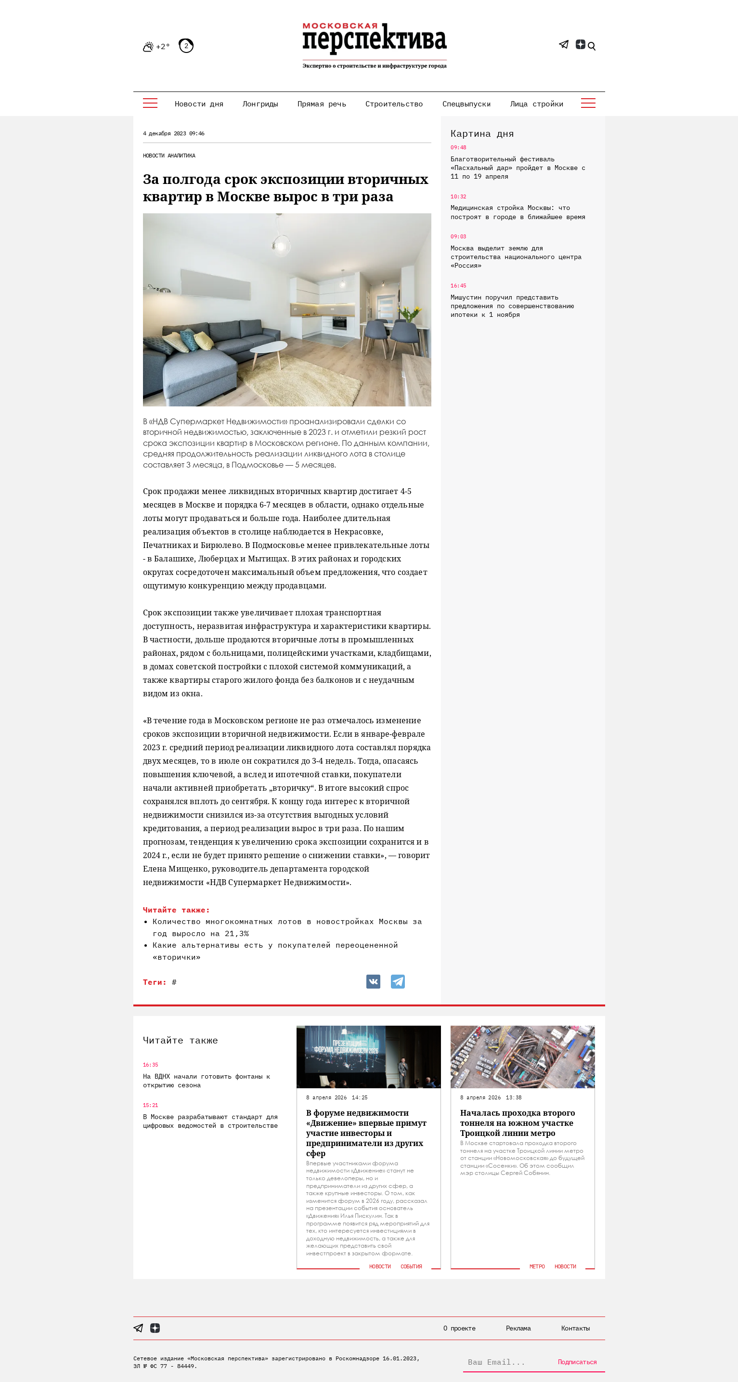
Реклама (518, 1328)
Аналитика (181, 155)
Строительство (394, 103)
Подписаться (577, 1361)
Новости (154, 155)
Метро (537, 1266)
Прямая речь (322, 103)
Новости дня (199, 103)
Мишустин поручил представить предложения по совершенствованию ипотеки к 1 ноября (512, 306)
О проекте (459, 1328)
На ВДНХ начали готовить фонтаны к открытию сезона (206, 1080)
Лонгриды (260, 103)
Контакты (575, 1328)
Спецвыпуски (466, 103)
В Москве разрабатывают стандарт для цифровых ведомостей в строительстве (210, 1121)
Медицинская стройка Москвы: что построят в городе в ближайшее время (518, 212)
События (411, 1266)
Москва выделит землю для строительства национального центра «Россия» (516, 257)
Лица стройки (536, 103)
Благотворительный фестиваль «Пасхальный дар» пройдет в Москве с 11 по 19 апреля (518, 168)
